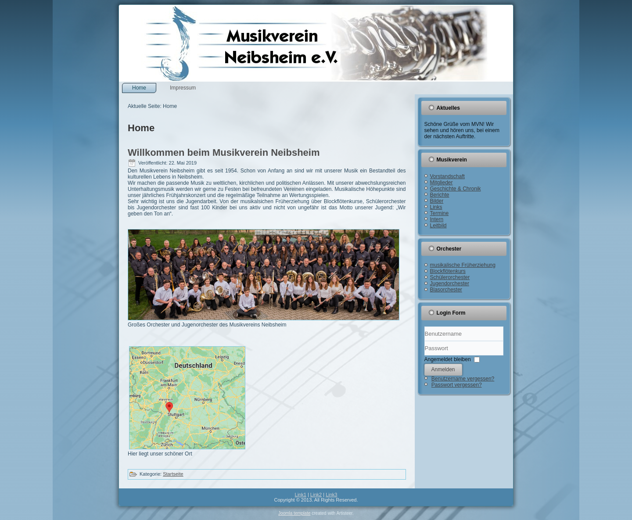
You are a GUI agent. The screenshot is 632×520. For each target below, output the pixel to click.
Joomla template (294, 513)
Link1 (300, 494)
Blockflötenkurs (448, 271)
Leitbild (438, 225)
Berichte (439, 195)
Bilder (437, 201)
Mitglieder (441, 182)
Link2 (316, 494)
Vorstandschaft (447, 176)
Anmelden (443, 369)
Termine (439, 213)
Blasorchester (446, 290)
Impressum (183, 88)
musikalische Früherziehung (463, 265)
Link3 (331, 494)
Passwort (424, 355)
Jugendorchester (449, 283)
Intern (437, 219)
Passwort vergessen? (456, 385)
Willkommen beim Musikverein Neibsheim (224, 152)
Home (139, 88)
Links (436, 207)
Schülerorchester (450, 277)
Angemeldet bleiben (447, 359)
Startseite (173, 474)
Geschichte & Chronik (455, 189)
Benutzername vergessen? (462, 379)
